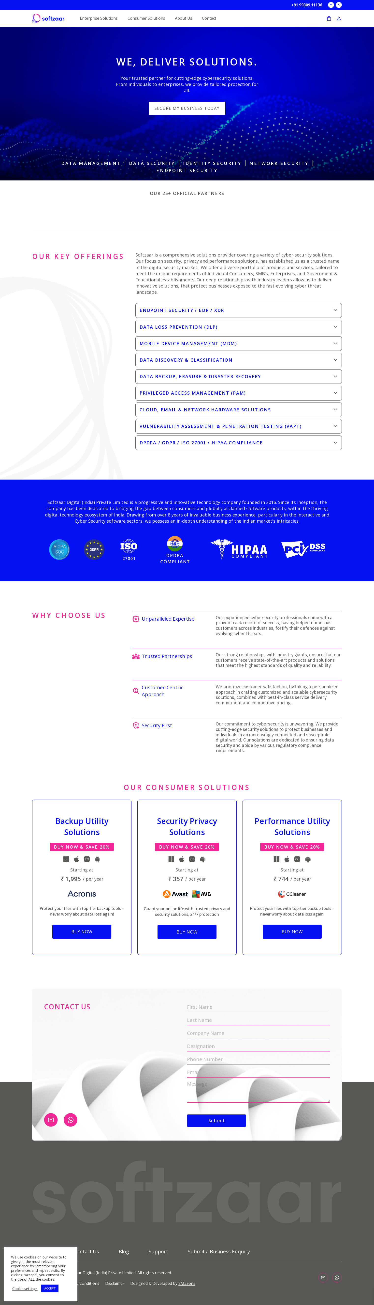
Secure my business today (187, 108)
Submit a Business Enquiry (219, 1251)
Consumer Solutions (146, 18)
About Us (183, 18)
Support (158, 1251)
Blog (124, 1251)
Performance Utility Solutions (292, 826)
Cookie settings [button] (25, 1288)
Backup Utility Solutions (81, 826)
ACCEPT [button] (50, 1288)
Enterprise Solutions (99, 18)
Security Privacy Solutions (187, 826)
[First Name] (258, 1007)
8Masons (186, 1283)
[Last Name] (258, 1020)
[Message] (258, 1091)
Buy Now (81, 931)
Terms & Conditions (81, 1283)
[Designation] (258, 1046)
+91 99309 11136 (306, 5)
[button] (239, 310)
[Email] (258, 1072)
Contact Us (86, 1251)
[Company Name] (258, 1033)
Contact (209, 18)
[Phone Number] (258, 1059)
